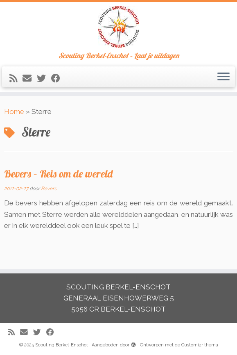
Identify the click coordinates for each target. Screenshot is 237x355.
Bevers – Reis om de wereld (58, 173)
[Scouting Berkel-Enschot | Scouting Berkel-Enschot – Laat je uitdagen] (118, 27)
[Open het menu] (223, 77)
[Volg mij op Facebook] (58, 78)
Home (14, 111)
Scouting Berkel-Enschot (61, 345)
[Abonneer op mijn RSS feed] (16, 78)
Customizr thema (199, 345)
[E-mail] (30, 78)
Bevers (48, 188)
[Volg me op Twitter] (44, 78)
